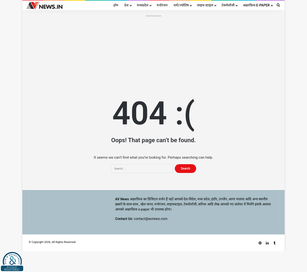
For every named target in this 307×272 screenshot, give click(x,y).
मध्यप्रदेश (142, 5)
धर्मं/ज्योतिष (181, 5)
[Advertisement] (153, 48)
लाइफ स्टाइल (205, 5)
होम (115, 5)
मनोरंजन (162, 5)
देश (126, 5)
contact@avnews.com (151, 219)
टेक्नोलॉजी (228, 5)
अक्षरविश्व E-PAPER (256, 5)
